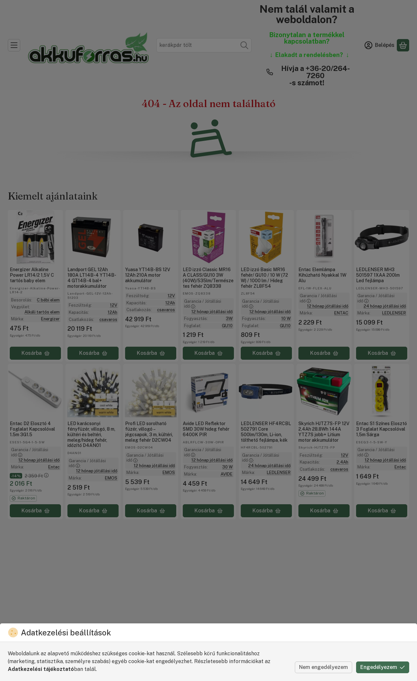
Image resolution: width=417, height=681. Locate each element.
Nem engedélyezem (323, 667)
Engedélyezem (382, 667)
